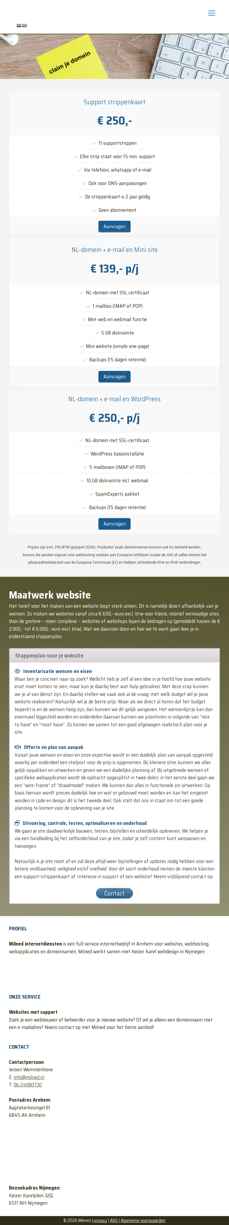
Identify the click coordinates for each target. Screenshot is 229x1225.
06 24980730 (28, 1085)
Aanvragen (114, 226)
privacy (100, 1220)
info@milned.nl (29, 1077)
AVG (114, 1220)
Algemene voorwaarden (143, 1220)
